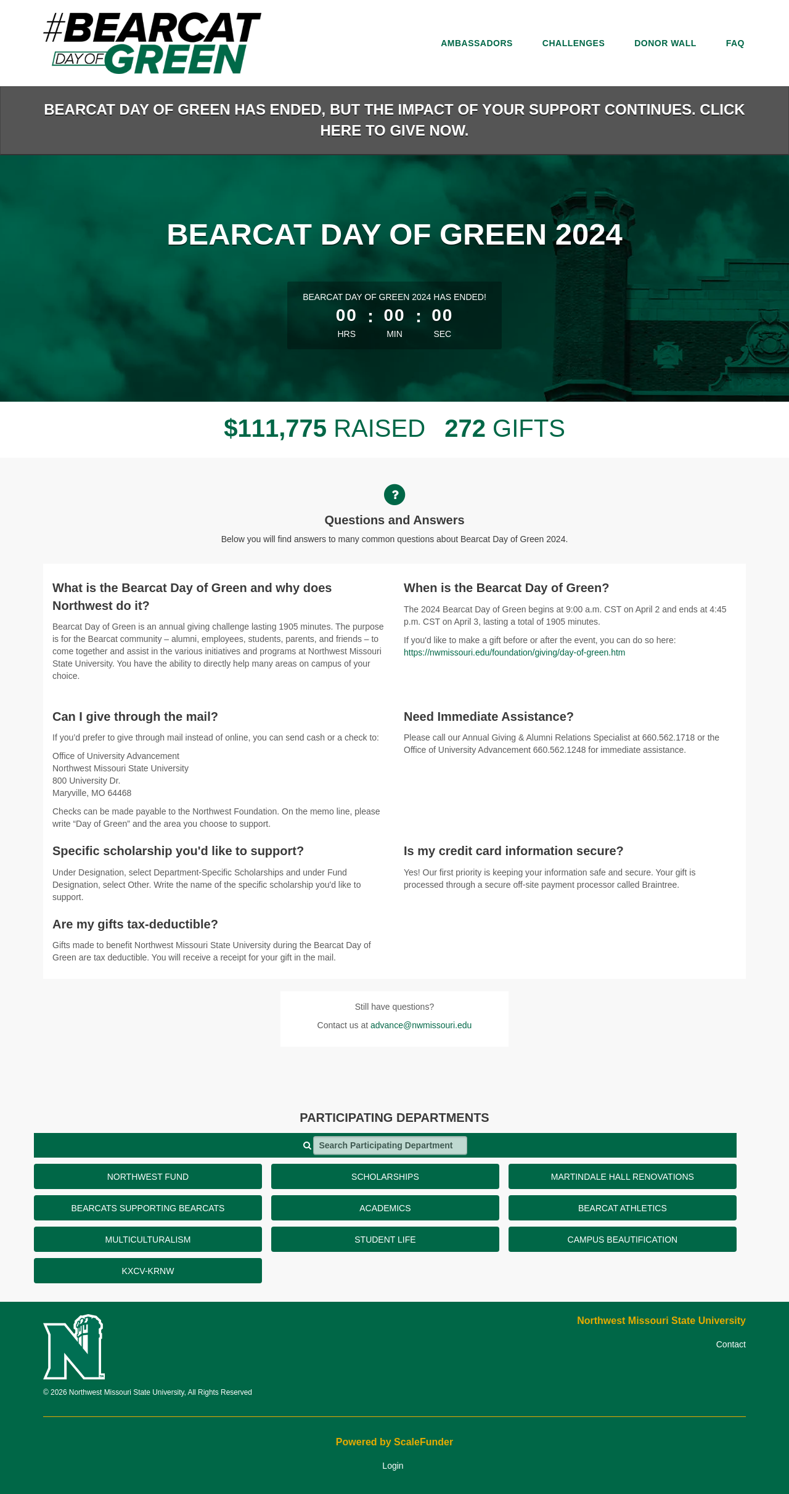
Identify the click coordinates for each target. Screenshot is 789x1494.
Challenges (573, 43)
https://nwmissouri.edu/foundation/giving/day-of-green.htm (515, 652)
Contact (731, 1344)
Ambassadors (477, 43)
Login (392, 1466)
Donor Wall (665, 43)
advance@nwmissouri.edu (421, 1025)
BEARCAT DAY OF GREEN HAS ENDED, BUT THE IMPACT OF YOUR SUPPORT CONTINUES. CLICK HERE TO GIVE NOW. (394, 120)
